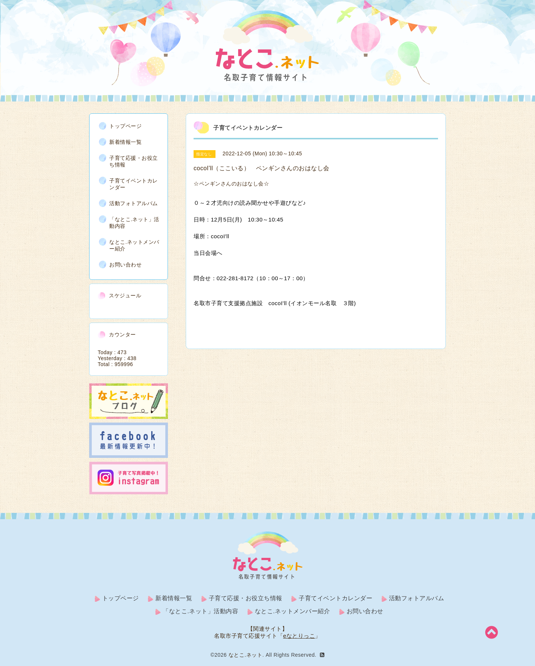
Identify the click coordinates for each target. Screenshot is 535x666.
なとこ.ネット (245, 655)
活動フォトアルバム (133, 203)
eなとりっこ (299, 636)
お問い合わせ (125, 265)
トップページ (125, 126)
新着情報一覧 (125, 142)
